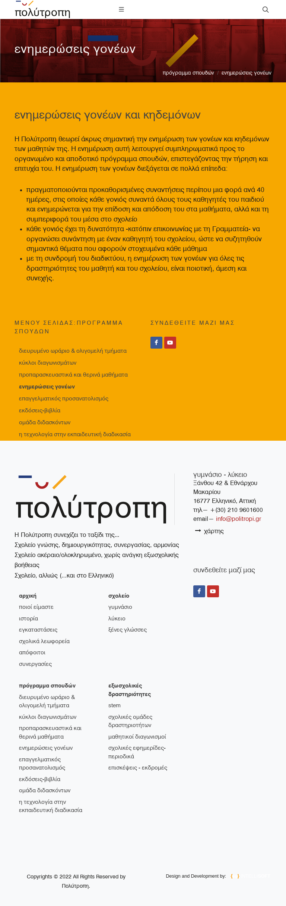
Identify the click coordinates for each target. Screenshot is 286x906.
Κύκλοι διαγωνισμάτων (47, 362)
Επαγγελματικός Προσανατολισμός (63, 398)
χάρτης (209, 531)
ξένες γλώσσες (127, 629)
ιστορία (28, 618)
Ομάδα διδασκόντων (44, 422)
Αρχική (27, 595)
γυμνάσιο (120, 607)
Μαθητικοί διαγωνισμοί (137, 736)
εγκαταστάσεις (38, 629)
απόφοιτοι (32, 652)
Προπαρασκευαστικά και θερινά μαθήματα (73, 374)
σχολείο (118, 595)
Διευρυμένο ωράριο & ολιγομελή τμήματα (73, 350)
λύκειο (116, 618)
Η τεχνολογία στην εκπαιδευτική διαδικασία (75, 434)
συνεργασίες (35, 664)
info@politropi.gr (238, 518)
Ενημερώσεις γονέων (246, 73)
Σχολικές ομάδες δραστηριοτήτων (130, 721)
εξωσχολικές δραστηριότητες (129, 690)
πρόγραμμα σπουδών (188, 73)
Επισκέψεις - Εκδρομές (137, 767)
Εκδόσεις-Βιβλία (39, 410)
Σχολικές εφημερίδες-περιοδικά (137, 752)
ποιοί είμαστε (36, 607)
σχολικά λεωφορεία (44, 641)
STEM (114, 705)
